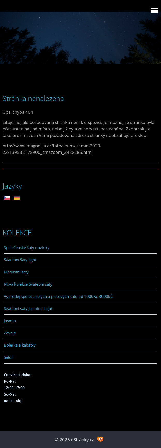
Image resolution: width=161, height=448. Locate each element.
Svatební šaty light (20, 259)
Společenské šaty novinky (26, 247)
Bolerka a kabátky (20, 345)
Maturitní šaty (16, 271)
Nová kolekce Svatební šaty (28, 284)
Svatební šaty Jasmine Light (28, 308)
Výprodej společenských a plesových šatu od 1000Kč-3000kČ (58, 296)
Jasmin (10, 320)
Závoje (10, 332)
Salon (9, 357)
